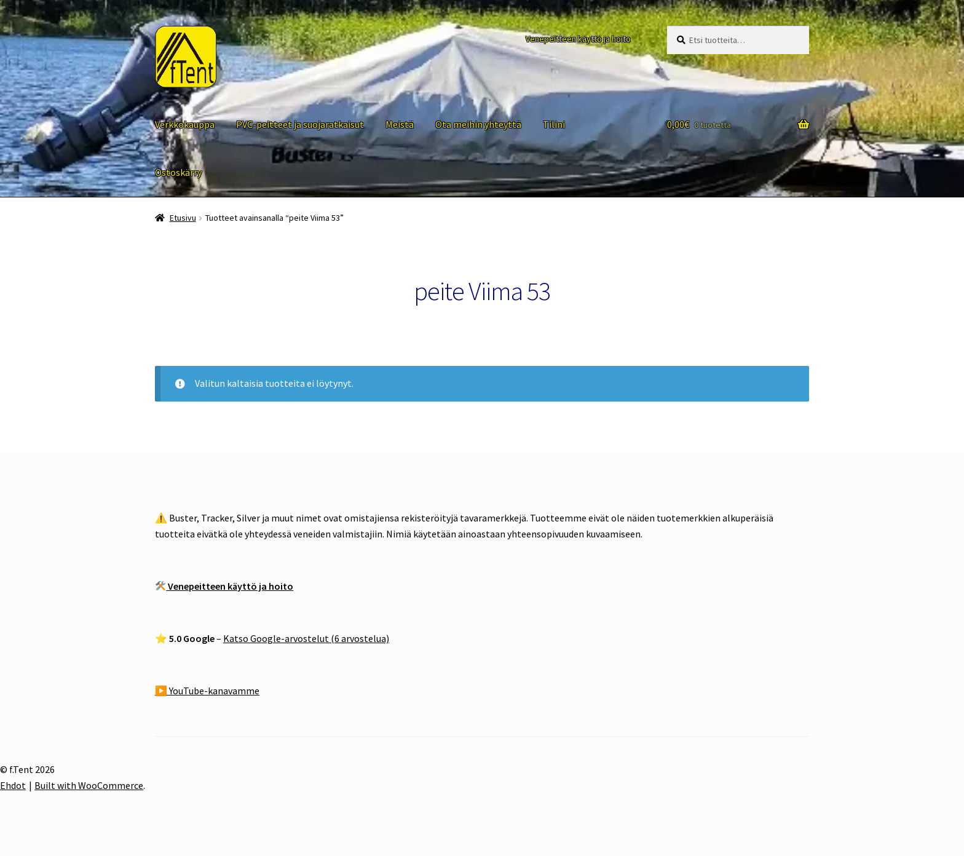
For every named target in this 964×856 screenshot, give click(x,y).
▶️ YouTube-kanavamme (207, 690)
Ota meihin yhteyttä (478, 124)
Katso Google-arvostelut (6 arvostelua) (306, 638)
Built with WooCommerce (88, 785)
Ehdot (13, 785)
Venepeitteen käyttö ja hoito (578, 38)
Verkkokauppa (185, 124)
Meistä (399, 124)
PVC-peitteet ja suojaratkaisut (300, 124)
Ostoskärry (178, 172)
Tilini (554, 124)
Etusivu (183, 217)
